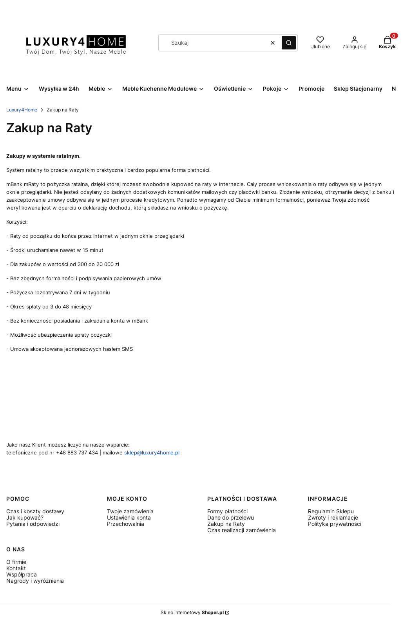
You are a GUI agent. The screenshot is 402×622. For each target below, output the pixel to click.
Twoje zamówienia (130, 511)
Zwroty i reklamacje (333, 517)
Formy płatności (227, 511)
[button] (289, 42)
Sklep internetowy (192, 612)
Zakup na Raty (226, 523)
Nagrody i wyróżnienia (35, 580)
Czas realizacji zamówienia (241, 530)
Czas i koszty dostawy (35, 511)
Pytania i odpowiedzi (33, 523)
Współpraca (21, 574)
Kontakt (16, 568)
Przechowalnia (125, 523)
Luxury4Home (21, 110)
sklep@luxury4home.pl (151, 452)
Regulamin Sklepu (331, 511)
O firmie (16, 561)
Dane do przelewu (230, 517)
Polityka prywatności (334, 523)
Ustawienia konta (129, 517)
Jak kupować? (24, 517)
